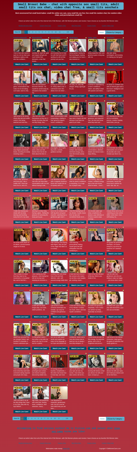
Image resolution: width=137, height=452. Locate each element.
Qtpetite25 (54, 258)
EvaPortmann (36, 164)
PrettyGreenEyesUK (20, 38)
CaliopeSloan (111, 69)
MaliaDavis (54, 227)
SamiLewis (110, 258)
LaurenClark (55, 385)
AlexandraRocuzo (38, 353)
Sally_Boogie (92, 290)
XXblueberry (36, 227)
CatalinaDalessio (75, 258)
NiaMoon (16, 195)
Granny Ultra (62, 25)
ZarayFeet (35, 385)
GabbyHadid (73, 353)
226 (68, 32)
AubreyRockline (37, 290)
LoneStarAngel (18, 69)
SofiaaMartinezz (93, 69)
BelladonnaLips (112, 132)
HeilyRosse (92, 195)
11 (59, 32)
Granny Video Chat (108, 25)
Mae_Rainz (54, 69)
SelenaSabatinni (112, 353)
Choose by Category (114, 32)
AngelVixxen (111, 290)
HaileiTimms (55, 164)
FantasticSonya (74, 69)
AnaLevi (91, 132)
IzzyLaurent (36, 195)
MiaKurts (35, 258)
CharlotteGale (74, 290)
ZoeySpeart (54, 290)
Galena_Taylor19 (37, 101)
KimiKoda (54, 101)
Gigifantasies (73, 132)
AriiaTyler (16, 132)
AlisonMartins (18, 101)
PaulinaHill (73, 195)
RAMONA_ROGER (94, 227)
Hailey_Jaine (92, 38)
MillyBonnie (36, 132)
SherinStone (92, 101)
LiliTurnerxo (36, 322)
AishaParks (110, 164)
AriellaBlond (55, 353)
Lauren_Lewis (18, 164)
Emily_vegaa (17, 227)
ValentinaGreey (93, 353)
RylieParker (110, 38)
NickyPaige (110, 227)
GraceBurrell (17, 385)
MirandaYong (73, 322)
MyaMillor (16, 322)
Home (101, 32)
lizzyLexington (55, 38)
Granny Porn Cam (45, 25)
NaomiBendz (17, 258)
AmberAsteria (111, 101)
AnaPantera (92, 258)
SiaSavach (54, 322)
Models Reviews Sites (25, 25)
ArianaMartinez (112, 195)
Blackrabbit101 (37, 38)
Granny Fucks (91, 25)
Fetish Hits (66, 448)
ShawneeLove (74, 164)
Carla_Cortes (92, 322)
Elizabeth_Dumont (38, 69)
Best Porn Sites (76, 25)
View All (17, 32)
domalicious (55, 132)
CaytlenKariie (55, 195)
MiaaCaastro (73, 227)
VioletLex (16, 353)
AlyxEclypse (73, 38)
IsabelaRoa (110, 322)
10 (55, 32)
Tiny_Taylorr (73, 101)
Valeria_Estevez (18, 290)
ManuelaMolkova (93, 164)
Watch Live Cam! (21, 64)
